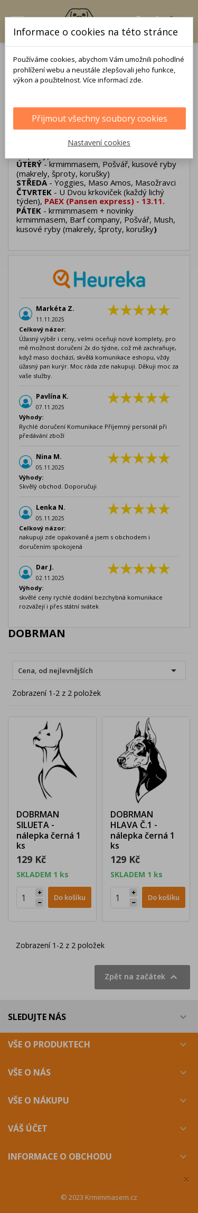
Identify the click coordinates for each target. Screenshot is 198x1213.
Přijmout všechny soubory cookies (99, 118)
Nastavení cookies (99, 142)
